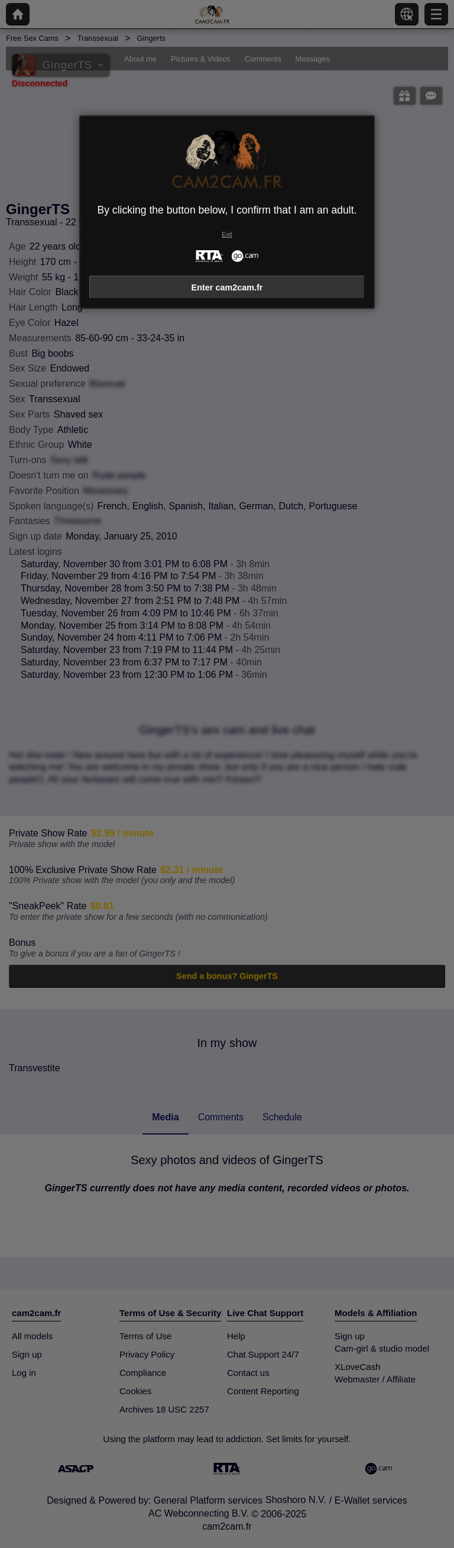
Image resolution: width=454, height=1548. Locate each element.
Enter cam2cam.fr (227, 287)
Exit (227, 234)
